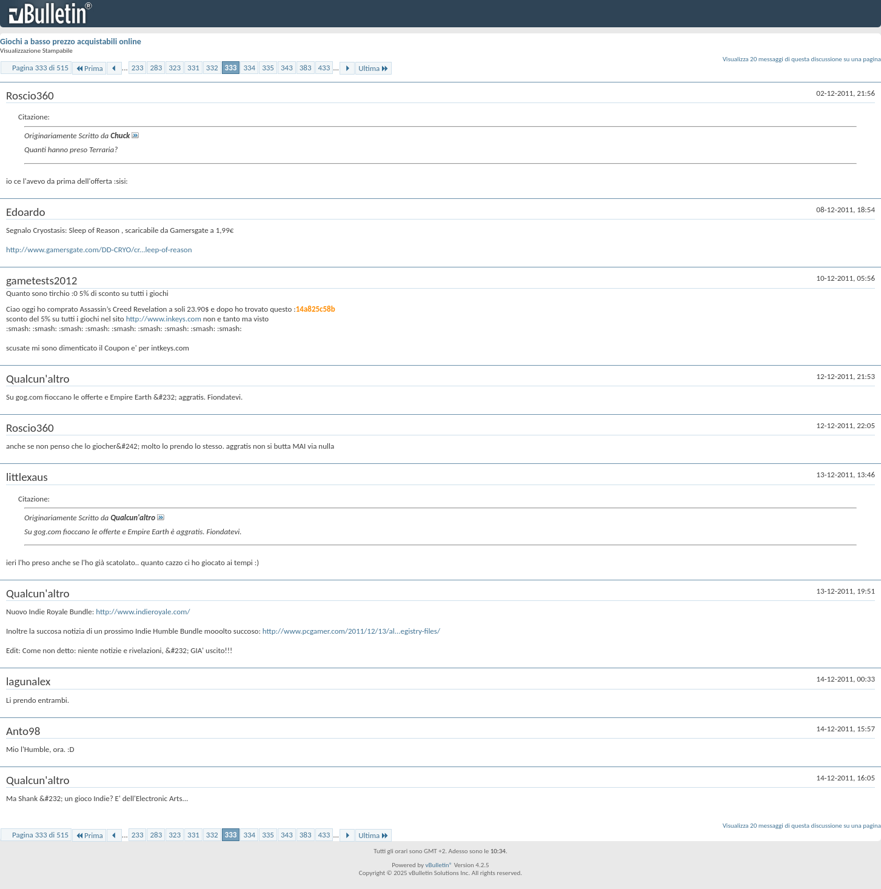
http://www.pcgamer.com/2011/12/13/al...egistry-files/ (351, 631)
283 (156, 67)
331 (193, 67)
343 (287, 67)
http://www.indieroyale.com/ (143, 611)
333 (231, 67)
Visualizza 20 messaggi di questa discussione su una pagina (802, 59)
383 (306, 67)
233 (138, 67)
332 (212, 67)
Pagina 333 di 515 (40, 67)
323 (175, 67)
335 (268, 67)
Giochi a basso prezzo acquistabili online (70, 41)
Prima (89, 68)
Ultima (373, 68)
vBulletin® (438, 865)
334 (249, 67)
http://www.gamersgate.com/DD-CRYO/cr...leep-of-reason (99, 249)
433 (324, 67)
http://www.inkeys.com (163, 318)
